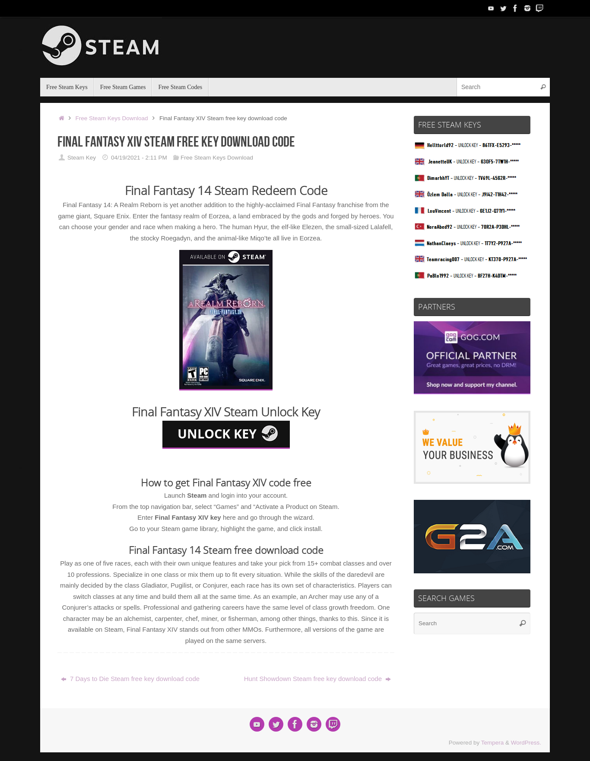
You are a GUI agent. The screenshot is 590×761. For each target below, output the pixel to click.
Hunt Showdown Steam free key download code (317, 678)
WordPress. (526, 742)
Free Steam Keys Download (112, 118)
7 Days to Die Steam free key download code (130, 678)
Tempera (492, 742)
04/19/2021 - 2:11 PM (139, 157)
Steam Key (81, 157)
